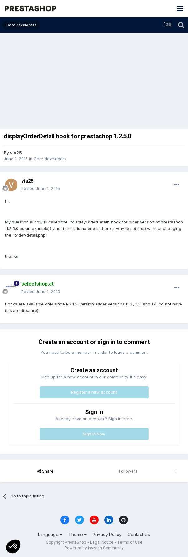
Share (45, 471)
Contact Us (139, 534)
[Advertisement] (94, 79)
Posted (40, 188)
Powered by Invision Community (94, 547)
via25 (16, 152)
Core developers (50, 158)
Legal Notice (101, 542)
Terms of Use (129, 542)
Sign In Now (94, 433)
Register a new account (94, 392)
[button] (13, 546)
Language (50, 534)
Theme (77, 534)
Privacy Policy (107, 534)
